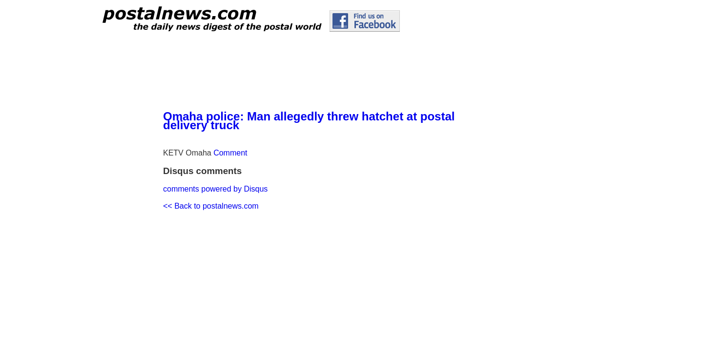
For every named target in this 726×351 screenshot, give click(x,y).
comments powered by (215, 189)
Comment (230, 153)
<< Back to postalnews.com (211, 206)
